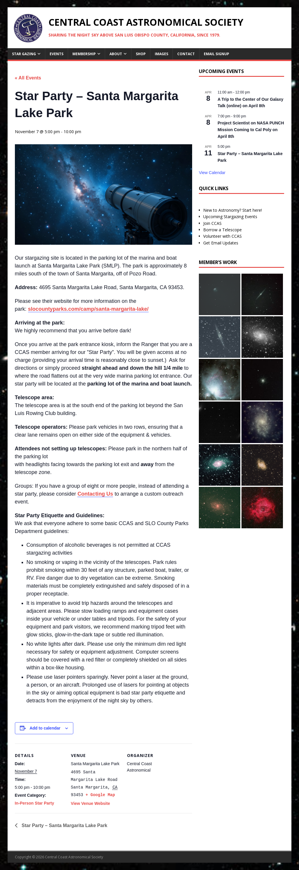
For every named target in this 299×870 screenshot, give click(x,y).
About (115, 53)
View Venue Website (90, 803)
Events (56, 53)
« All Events (28, 77)
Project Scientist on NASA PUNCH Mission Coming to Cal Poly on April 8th (251, 129)
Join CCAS (212, 223)
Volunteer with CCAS (222, 236)
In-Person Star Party (34, 803)
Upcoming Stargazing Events (230, 216)
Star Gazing (24, 53)
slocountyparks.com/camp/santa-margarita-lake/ (88, 309)
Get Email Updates (220, 243)
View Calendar (212, 172)
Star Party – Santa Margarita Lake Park (63, 825)
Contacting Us (95, 494)
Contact (186, 53)
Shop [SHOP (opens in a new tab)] (141, 53)
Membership (84, 53)
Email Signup (216, 53)
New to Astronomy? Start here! (232, 210)
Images (161, 53)
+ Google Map (100, 795)
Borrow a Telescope (222, 229)
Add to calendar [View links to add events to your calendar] (44, 728)
